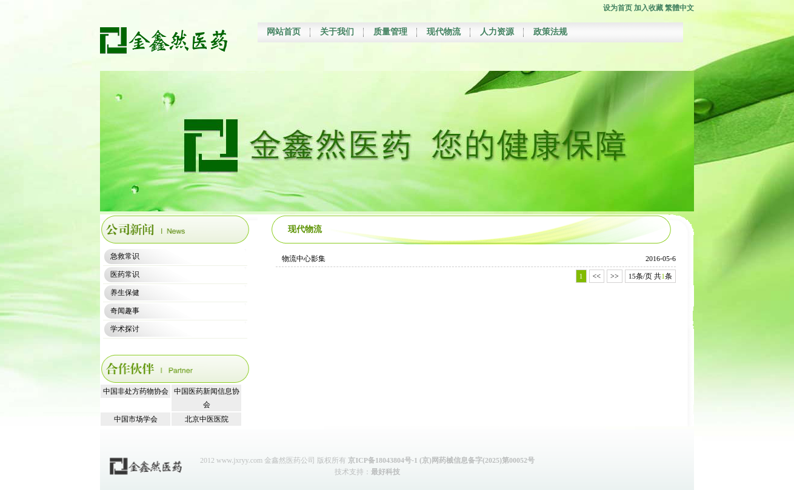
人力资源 (497, 31)
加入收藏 (648, 8)
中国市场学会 (136, 419)
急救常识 (124, 256)
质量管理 (390, 31)
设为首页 (617, 8)
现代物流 (444, 31)
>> (614, 276)
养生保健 (124, 292)
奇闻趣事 (124, 310)
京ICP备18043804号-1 (383, 460)
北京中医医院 (207, 419)
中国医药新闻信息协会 (206, 398)
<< (597, 276)
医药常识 (124, 274)
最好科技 (385, 472)
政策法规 (550, 31)
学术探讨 (124, 329)
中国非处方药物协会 (135, 391)
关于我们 (337, 31)
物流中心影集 (303, 258)
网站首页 (284, 31)
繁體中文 (679, 8)
